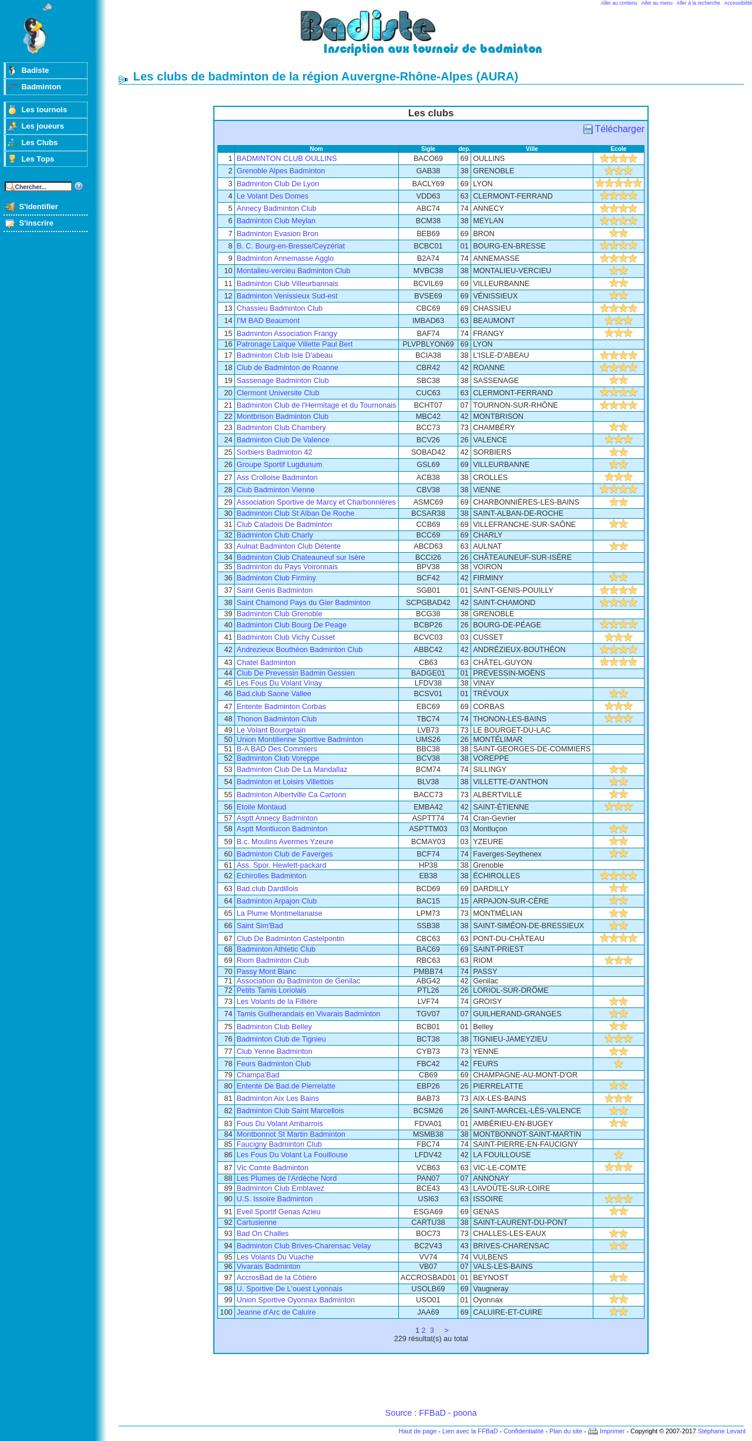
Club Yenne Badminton (275, 1051)
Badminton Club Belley (274, 1027)
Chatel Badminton (266, 663)
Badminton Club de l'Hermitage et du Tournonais (317, 405)
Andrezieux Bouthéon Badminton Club (300, 650)
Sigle (428, 149)
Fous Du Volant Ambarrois (280, 1124)
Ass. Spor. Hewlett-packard (282, 865)
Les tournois (44, 109)
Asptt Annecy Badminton (277, 818)
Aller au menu (657, 3)
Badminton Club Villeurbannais (287, 284)
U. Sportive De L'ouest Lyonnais (290, 1289)
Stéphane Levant (722, 1431)
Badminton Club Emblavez (280, 1188)
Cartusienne (257, 1222)
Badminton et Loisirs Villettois (285, 782)
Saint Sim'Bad (260, 926)
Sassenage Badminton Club (283, 381)
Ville (532, 149)
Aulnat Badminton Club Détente (289, 546)
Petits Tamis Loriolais (272, 990)
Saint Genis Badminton (275, 590)
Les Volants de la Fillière (277, 1001)
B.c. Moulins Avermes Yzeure (285, 842)
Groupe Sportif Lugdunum (280, 465)
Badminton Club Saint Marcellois (290, 1111)
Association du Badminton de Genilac (298, 981)
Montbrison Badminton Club (282, 416)
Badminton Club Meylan (276, 221)
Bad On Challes (263, 1234)
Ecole (618, 149)
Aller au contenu (619, 3)
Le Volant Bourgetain (271, 730)
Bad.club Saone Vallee (274, 694)
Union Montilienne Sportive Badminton (300, 739)
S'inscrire (36, 223)
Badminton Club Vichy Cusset (286, 637)
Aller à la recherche (698, 3)
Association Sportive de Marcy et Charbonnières (316, 502)
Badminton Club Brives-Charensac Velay (304, 1246)
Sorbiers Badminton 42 (275, 452)
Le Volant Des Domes (272, 196)
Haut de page (417, 1431)
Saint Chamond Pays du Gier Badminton (304, 603)
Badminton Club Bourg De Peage (292, 625)
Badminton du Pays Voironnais (287, 567)
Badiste (35, 70)
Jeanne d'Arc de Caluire (276, 1312)
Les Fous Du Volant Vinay (279, 683)
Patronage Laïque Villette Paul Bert (294, 344)
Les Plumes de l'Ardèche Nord (287, 1178)
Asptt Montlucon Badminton (282, 829)
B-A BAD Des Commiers (277, 749)
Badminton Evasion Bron (277, 234)
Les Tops (37, 158)
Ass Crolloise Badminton (277, 477)
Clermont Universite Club (278, 393)
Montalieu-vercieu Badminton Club (293, 271)
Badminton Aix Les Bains (278, 1098)
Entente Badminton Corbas (281, 707)
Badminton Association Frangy (287, 334)
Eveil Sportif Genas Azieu (279, 1212)
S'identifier (38, 206)
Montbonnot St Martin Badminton (291, 1134)
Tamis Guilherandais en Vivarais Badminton (309, 1014)
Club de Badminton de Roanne (287, 368)
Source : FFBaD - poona (431, 1413)
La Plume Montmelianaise (280, 913)
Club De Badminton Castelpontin (291, 939)
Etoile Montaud (261, 807)
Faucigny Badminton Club (279, 1144)
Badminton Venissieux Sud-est (287, 296)
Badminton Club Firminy (276, 578)
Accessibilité (738, 3)
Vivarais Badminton (269, 1266)
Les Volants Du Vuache (275, 1257)
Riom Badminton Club (273, 960)
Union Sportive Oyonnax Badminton (296, 1300)
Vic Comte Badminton (272, 1168)
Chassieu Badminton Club (280, 308)
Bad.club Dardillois (267, 889)
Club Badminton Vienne (276, 490)
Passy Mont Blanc (266, 972)
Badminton (41, 86)
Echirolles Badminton (272, 876)
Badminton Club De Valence (283, 440)
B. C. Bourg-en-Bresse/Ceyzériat (291, 246)
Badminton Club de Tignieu (281, 1039)
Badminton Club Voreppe (278, 758)
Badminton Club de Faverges (285, 854)
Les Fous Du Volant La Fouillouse (292, 1155)
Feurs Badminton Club (274, 1064)
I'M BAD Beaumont (268, 321)
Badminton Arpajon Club (277, 901)
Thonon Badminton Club (277, 719)
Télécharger (619, 129)
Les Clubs (39, 142)
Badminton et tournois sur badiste (435, 38)
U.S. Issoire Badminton (275, 1199)
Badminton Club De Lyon (278, 184)
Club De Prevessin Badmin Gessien (296, 673)
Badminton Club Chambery (281, 428)
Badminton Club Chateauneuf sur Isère (301, 557)
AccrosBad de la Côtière (277, 1278)
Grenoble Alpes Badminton (281, 171)
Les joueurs (42, 126)
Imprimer (612, 1431)
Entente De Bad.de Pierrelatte (286, 1086)
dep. (464, 149)
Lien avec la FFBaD (470, 1431)
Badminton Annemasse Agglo (285, 258)
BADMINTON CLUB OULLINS (287, 158)
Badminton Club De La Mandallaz (292, 769)
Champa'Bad (258, 1075)
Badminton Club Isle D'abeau (285, 355)
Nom (316, 149)
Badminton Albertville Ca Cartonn (291, 795)
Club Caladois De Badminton (285, 524)
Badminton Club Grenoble (280, 614)
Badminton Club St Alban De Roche (296, 513)
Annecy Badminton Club (277, 208)
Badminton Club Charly (275, 535)
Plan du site (565, 1431)
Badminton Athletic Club (276, 949)
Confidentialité (523, 1431)
